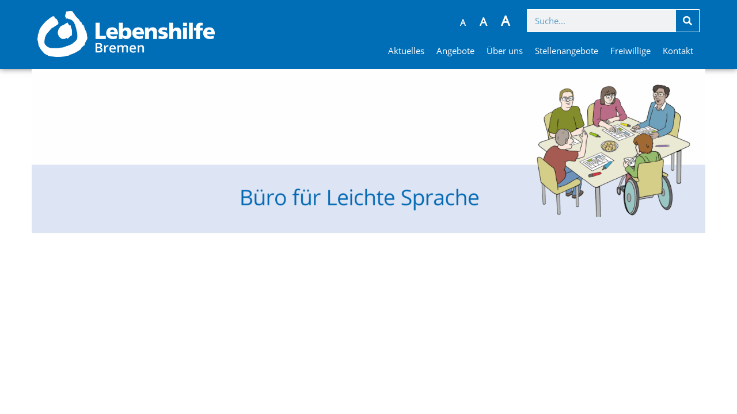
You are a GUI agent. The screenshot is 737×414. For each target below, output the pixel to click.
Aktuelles (406, 50)
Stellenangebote (566, 50)
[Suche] (687, 21)
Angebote (455, 50)
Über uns (505, 50)
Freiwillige (630, 50)
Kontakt (678, 50)
